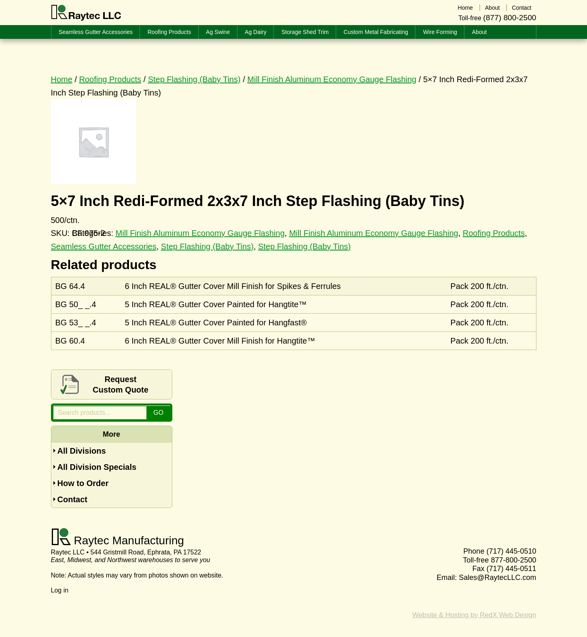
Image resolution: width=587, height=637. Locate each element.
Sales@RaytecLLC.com (497, 577)
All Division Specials (97, 467)
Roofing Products (110, 79)
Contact (72, 499)
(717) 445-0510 (511, 551)
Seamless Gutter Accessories (104, 246)
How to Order (83, 483)
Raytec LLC (86, 12)
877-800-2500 (513, 560)
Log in (60, 590)
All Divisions (81, 450)
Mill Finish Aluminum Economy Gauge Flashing (331, 79)
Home (61, 79)
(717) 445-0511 (511, 569)
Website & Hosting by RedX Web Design (474, 615)
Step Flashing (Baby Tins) (194, 79)
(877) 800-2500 (509, 17)
